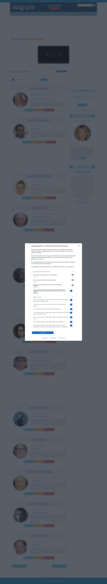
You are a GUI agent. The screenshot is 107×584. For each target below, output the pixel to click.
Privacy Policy (62, 338)
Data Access (53, 338)
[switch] (72, 275)
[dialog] (53, 292)
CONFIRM (43, 332)
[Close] (79, 246)
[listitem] (53, 271)
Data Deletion (45, 338)
